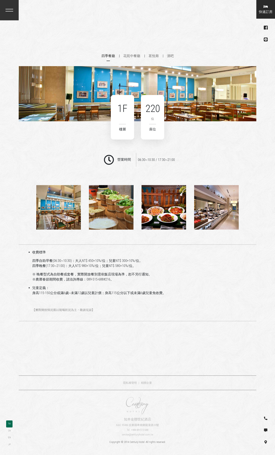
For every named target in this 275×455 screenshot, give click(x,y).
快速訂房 (265, 9)
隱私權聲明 (130, 382)
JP (9, 444)
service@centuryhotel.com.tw (137, 434)
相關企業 (146, 382)
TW (9, 423)
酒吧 (170, 56)
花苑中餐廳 (131, 56)
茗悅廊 (154, 56)
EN (9, 437)
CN (9, 430)
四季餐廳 (108, 56)
